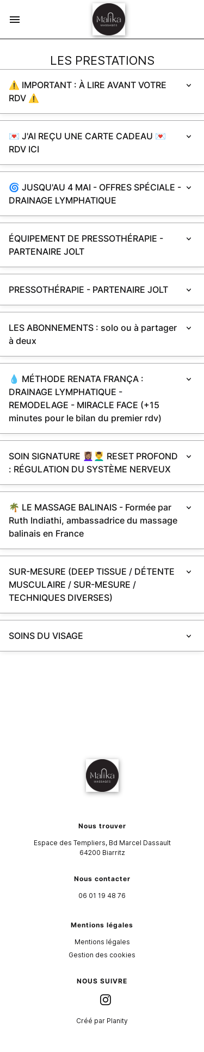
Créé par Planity (102, 1021)
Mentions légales (102, 942)
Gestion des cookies (102, 955)
